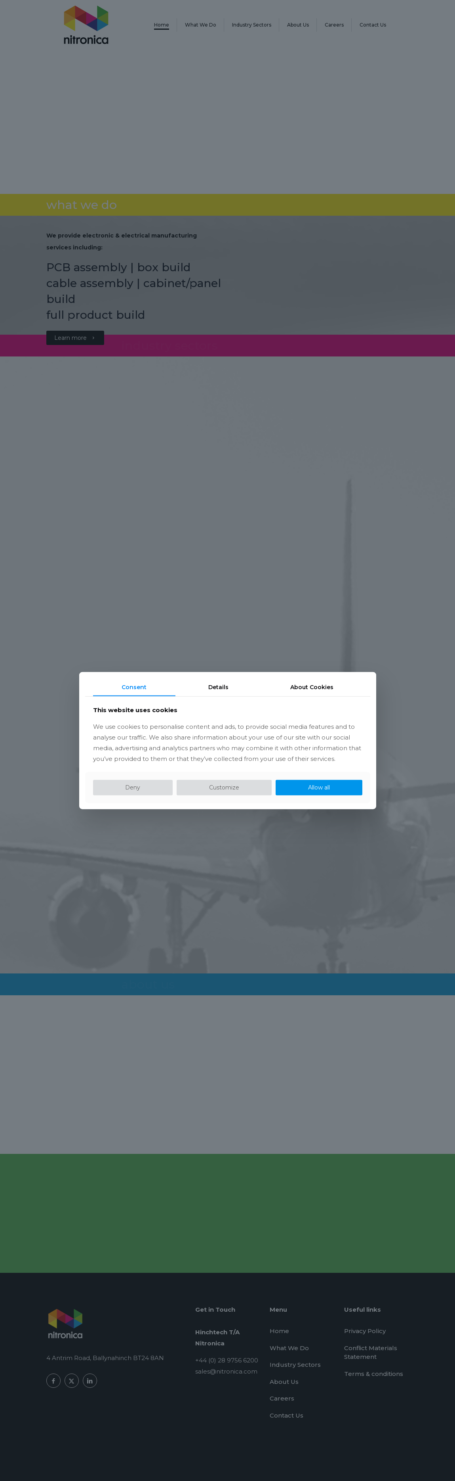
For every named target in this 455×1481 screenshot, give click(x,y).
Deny (132, 787)
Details (218, 686)
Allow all (319, 787)
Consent (134, 686)
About (311, 686)
